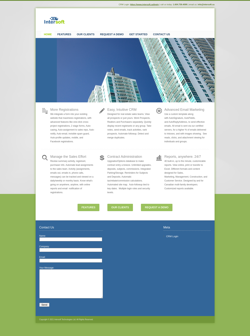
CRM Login (175, 236)
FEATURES (88, 207)
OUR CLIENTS (120, 207)
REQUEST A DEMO (157, 207)
